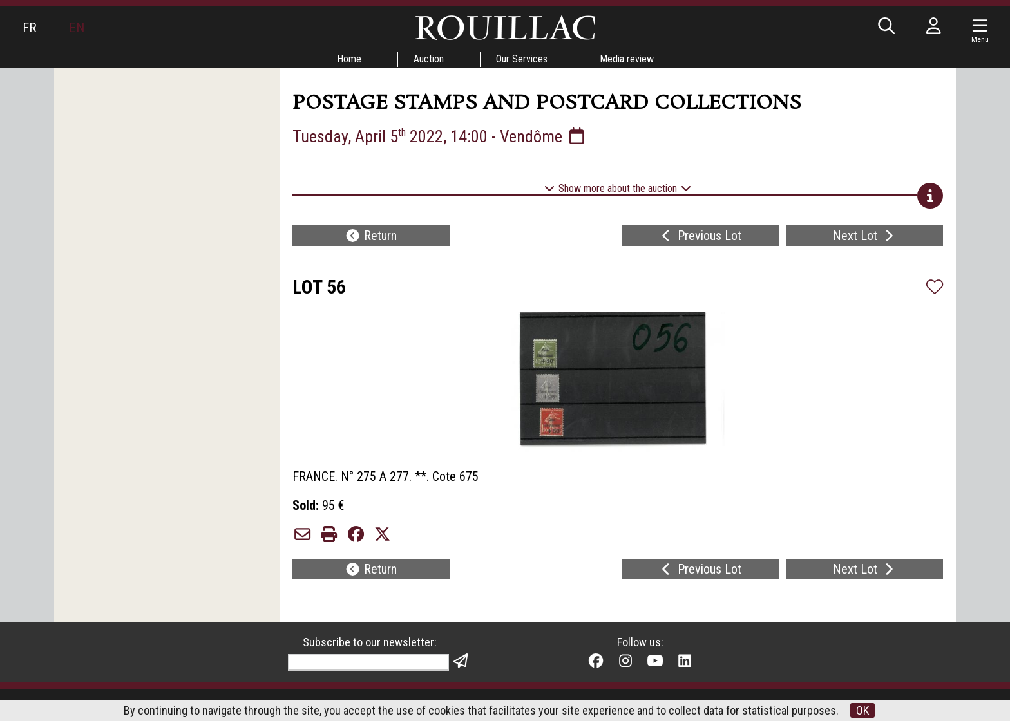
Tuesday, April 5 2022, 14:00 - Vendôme (439, 136)
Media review (627, 59)
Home (349, 59)
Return (371, 235)
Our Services (522, 59)
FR (30, 27)
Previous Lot (699, 235)
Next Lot (865, 235)
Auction (429, 59)
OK (862, 710)
